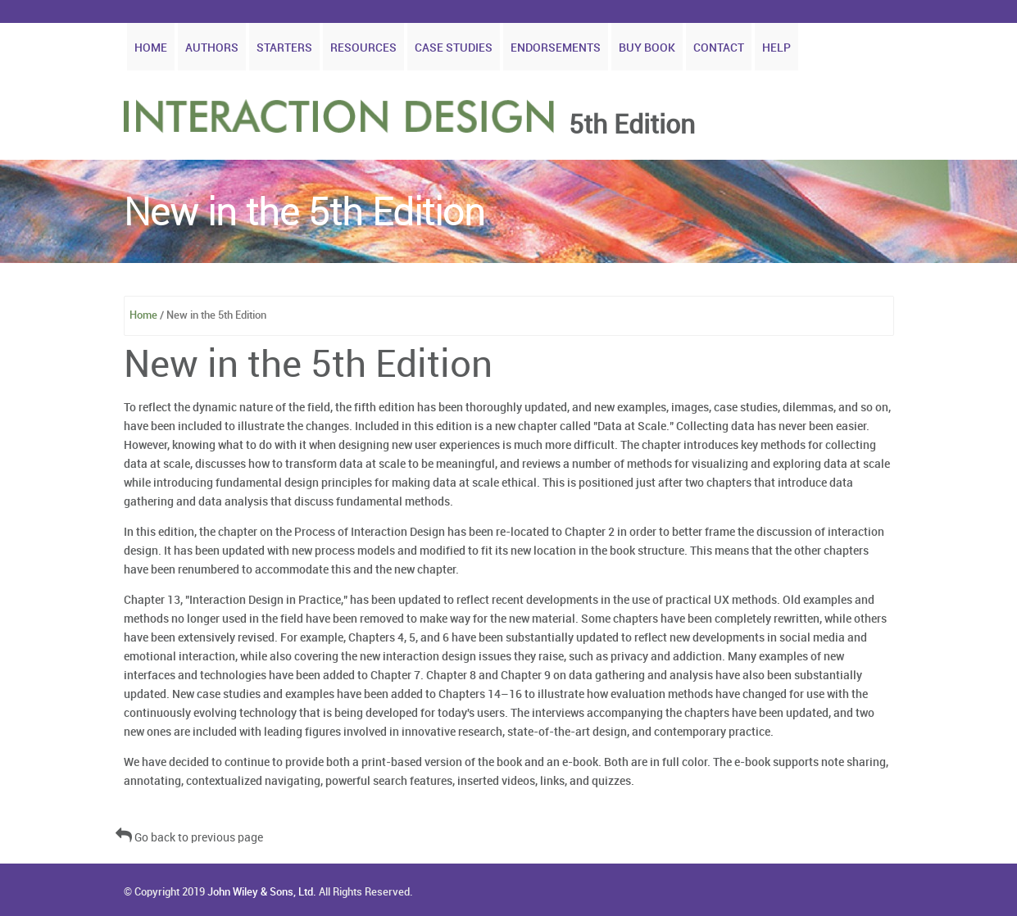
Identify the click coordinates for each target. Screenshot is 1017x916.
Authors (211, 48)
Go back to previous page (189, 838)
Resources (363, 48)
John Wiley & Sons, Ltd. (261, 892)
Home (150, 48)
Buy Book (647, 48)
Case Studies (454, 48)
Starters (284, 48)
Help (776, 48)
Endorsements (556, 48)
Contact (718, 48)
